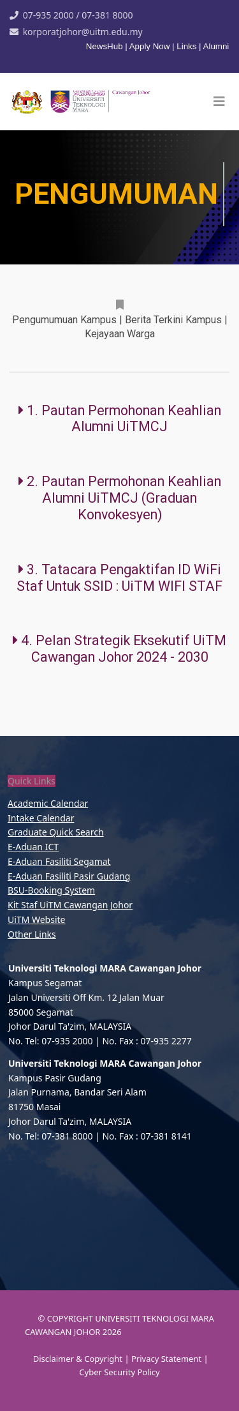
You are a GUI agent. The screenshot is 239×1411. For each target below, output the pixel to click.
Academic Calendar (48, 803)
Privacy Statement (167, 1358)
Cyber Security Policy (119, 1372)
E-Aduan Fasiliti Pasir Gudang (69, 876)
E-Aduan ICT (33, 847)
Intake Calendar (41, 818)
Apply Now (149, 46)
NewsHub (105, 46)
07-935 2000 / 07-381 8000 (78, 15)
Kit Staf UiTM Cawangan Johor (70, 905)
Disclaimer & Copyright (77, 1358)
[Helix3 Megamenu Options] (219, 101)
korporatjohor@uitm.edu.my (83, 32)
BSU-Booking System (51, 890)
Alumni (216, 46)
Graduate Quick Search (56, 832)
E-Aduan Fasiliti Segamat (59, 861)
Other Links (32, 934)
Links (186, 46)
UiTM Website (36, 919)
